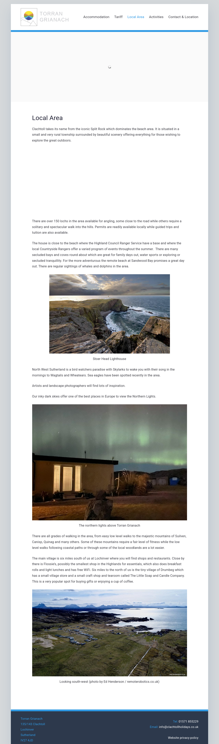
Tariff (118, 17)
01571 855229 (188, 721)
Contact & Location (183, 17)
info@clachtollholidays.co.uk (178, 727)
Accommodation (96, 17)
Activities (156, 17)
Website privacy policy (183, 738)
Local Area (135, 17)
